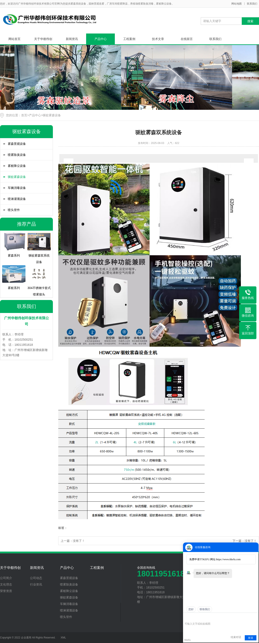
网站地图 (236, 3)
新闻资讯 (72, 39)
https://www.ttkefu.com (228, 559)
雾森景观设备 (17, 143)
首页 (24, 115)
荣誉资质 (6, 590)
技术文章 (158, 39)
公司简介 (6, 577)
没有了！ (79, 540)
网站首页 (14, 39)
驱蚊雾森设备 (52, 115)
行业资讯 (36, 584)
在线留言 (187, 39)
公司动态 (36, 577)
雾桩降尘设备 (17, 166)
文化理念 (6, 584)
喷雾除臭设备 (17, 154)
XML (63, 637)
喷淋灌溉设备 (17, 199)
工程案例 (129, 39)
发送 (250, 637)
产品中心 (101, 39)
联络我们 (205, 609)
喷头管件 (14, 210)
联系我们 (252, 3)
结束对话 (236, 637)
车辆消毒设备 (17, 188)
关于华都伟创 (43, 39)
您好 (191, 609)
